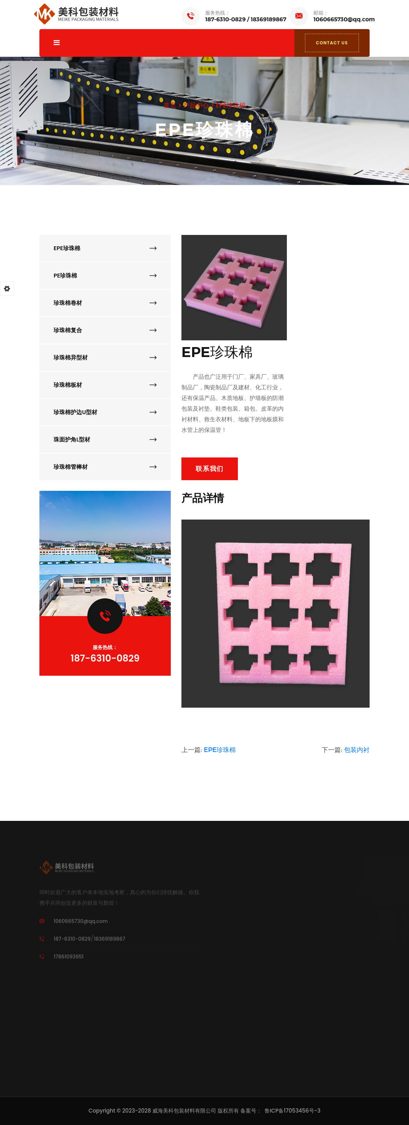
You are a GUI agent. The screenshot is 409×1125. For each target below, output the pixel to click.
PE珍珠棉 (105, 275)
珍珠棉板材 (105, 385)
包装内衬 (357, 750)
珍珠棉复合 (105, 330)
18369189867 (268, 19)
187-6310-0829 (225, 19)
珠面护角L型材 (105, 439)
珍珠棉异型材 (105, 357)
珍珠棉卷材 (105, 303)
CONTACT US (332, 43)
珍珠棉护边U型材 (105, 412)
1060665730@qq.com (344, 19)
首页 (169, 105)
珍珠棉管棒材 (105, 467)
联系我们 (210, 468)
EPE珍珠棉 (231, 105)
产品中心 (196, 105)
